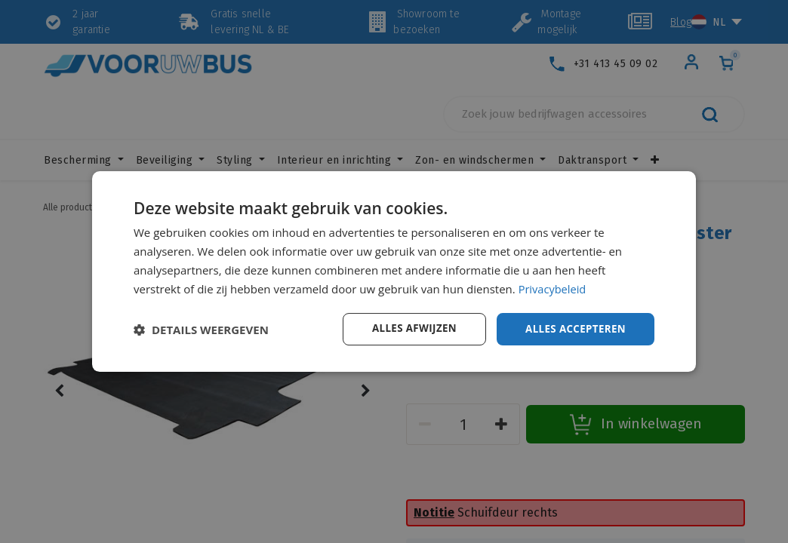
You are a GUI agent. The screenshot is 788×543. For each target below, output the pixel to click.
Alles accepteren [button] (573, 328)
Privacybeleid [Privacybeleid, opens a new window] (553, 288)
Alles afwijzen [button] (407, 328)
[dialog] (394, 271)
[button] (201, 329)
